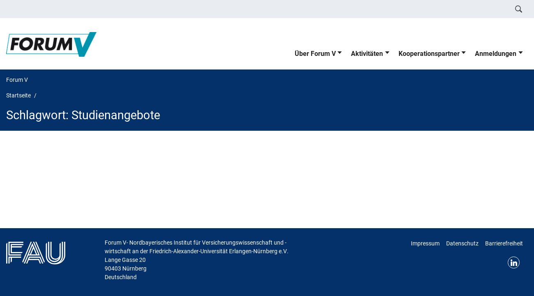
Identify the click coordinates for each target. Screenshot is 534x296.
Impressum (425, 243)
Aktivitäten (367, 54)
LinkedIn (514, 262)
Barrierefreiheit (504, 243)
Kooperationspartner (429, 54)
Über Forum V (315, 54)
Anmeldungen (495, 54)
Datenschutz (462, 243)
